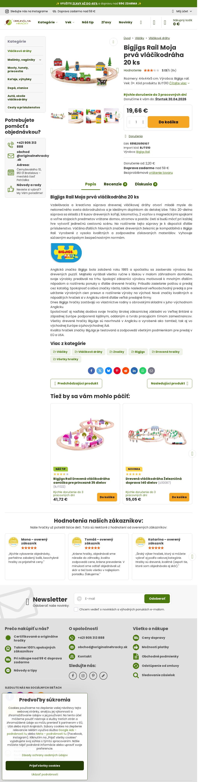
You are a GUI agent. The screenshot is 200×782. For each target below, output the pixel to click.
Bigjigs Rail (143, 152)
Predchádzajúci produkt (76, 383)
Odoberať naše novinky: (51, 605)
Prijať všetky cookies (44, 766)
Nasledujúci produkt (169, 383)
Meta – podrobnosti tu (51, 734)
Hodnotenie (132, 70)
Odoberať (157, 598)
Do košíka (168, 122)
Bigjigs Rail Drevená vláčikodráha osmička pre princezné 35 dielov (81, 481)
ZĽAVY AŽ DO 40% (85, 3)
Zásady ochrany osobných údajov (45, 755)
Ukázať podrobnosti (45, 774)
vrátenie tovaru (161, 172)
